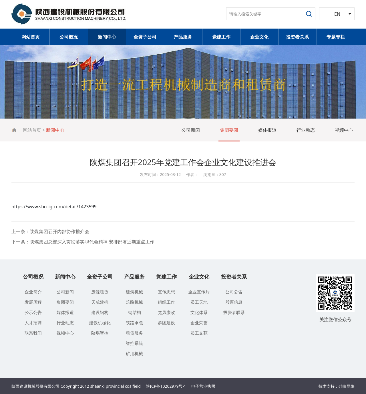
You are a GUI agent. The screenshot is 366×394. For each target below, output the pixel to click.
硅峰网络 (347, 386)
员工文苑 (199, 333)
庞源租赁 (99, 292)
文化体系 (199, 312)
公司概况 (68, 37)
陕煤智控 (99, 333)
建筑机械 (134, 292)
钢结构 (134, 312)
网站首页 (30, 37)
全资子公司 (145, 37)
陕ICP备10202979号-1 (166, 386)
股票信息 (233, 302)
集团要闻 (229, 130)
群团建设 (166, 322)
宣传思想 (166, 292)
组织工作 (166, 302)
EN (337, 14)
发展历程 (33, 302)
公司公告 (233, 292)
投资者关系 (297, 37)
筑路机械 (134, 302)
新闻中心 (107, 37)
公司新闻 (191, 130)
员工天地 (199, 302)
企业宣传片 (199, 292)
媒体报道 (267, 130)
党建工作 (221, 37)
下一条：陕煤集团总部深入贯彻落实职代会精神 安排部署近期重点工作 (82, 242)
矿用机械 (134, 353)
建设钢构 (99, 312)
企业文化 (259, 37)
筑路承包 (134, 322)
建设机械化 (100, 322)
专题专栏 (336, 37)
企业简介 (33, 292)
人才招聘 (33, 322)
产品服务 (183, 37)
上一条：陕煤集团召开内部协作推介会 (50, 231)
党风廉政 (166, 312)
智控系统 (134, 343)
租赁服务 (134, 333)
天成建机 (99, 302)
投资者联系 (234, 312)
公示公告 (33, 312)
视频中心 (344, 130)
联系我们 (33, 333)
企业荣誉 (199, 322)
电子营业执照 (203, 386)
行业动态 (306, 130)
